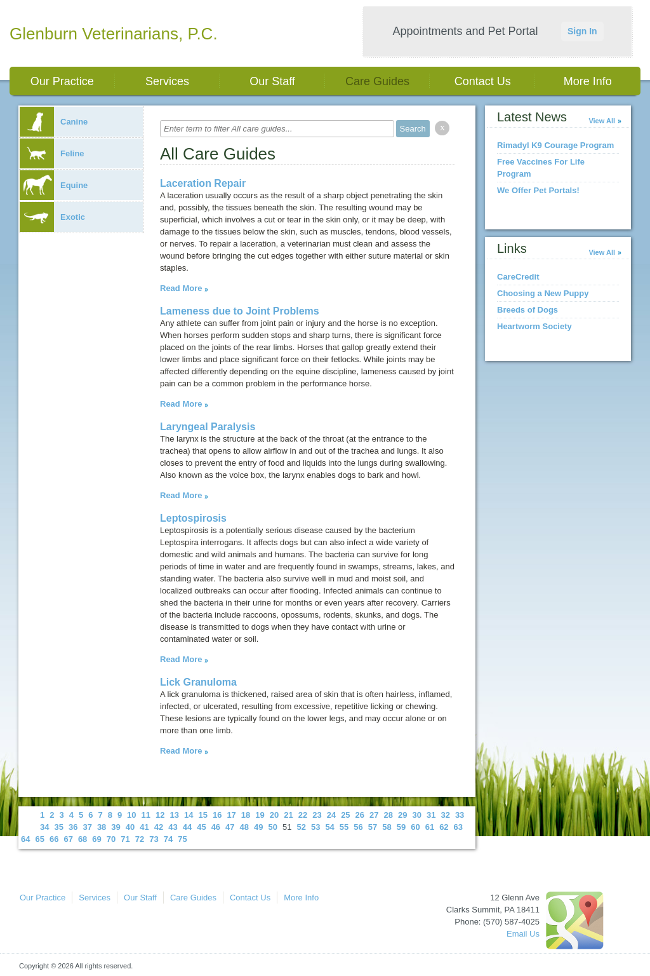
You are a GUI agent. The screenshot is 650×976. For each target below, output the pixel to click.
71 (125, 839)
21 (288, 815)
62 (443, 827)
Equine (54, 185)
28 (388, 815)
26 (359, 815)
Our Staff (272, 81)
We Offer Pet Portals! (538, 190)
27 (373, 815)
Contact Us (482, 81)
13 (174, 815)
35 (58, 827)
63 (458, 827)
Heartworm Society (534, 326)
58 (386, 827)
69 (96, 839)
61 (429, 827)
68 (82, 839)
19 (259, 815)
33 (459, 815)
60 (415, 827)
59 (401, 827)
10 (131, 815)
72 (139, 839)
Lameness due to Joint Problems (239, 311)
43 (172, 827)
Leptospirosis (193, 518)
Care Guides (377, 81)
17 (231, 815)
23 (316, 815)
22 (302, 815)
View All (601, 121)
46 (215, 827)
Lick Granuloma (198, 682)
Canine (54, 122)
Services (167, 81)
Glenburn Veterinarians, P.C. (114, 33)
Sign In (582, 31)
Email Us (523, 934)
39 (115, 827)
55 (344, 827)
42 (158, 827)
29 (402, 815)
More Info (588, 81)
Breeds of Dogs (527, 310)
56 (358, 827)
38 (101, 827)
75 (182, 839)
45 (201, 827)
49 (258, 827)
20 (274, 815)
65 (39, 839)
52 (300, 827)
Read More (181, 288)
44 (187, 827)
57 (372, 827)
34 (44, 827)
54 (329, 827)
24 (331, 815)
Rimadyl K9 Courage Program (555, 145)
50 (273, 827)
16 (217, 815)
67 (67, 839)
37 (87, 827)
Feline (52, 153)
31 (431, 815)
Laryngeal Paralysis (207, 426)
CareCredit (518, 276)
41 (144, 827)
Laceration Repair (203, 183)
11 (146, 815)
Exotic (52, 217)
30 (416, 815)
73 (153, 839)
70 (111, 839)
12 (160, 815)
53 (315, 827)
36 (73, 827)
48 (244, 827)
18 (245, 815)
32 (445, 815)
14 (188, 815)
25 (345, 815)
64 (25, 839)
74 (168, 839)
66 (54, 839)
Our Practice (62, 81)
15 (202, 815)
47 (229, 827)
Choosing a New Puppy (542, 293)
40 (130, 827)
